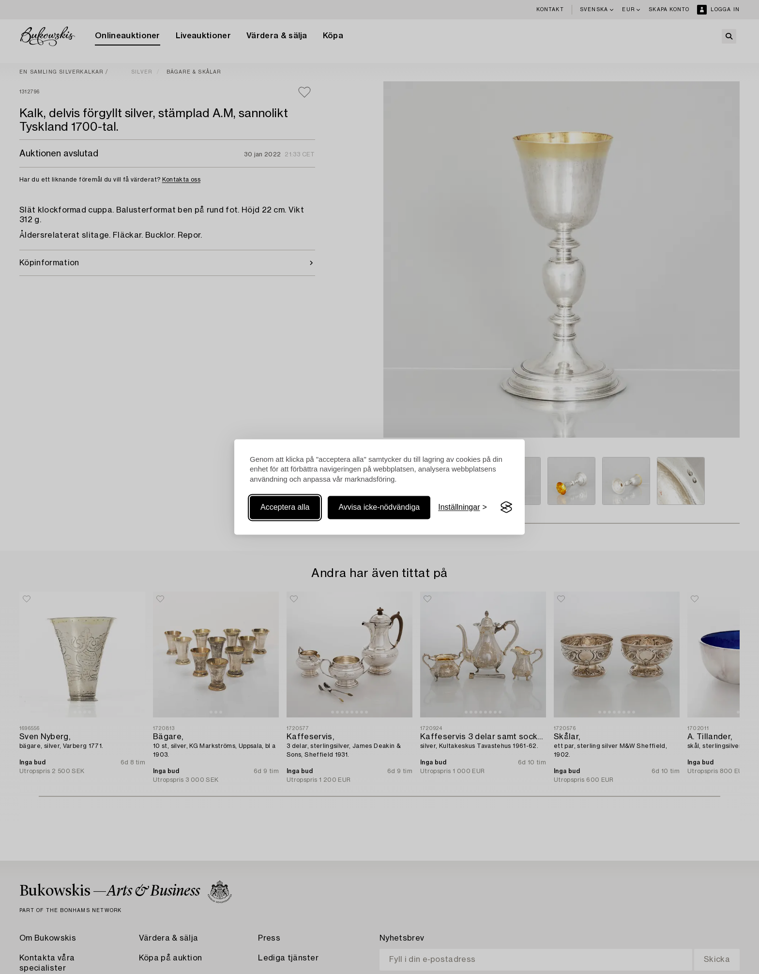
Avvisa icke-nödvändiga (379, 507)
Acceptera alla (284, 507)
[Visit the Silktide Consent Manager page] (506, 507)
